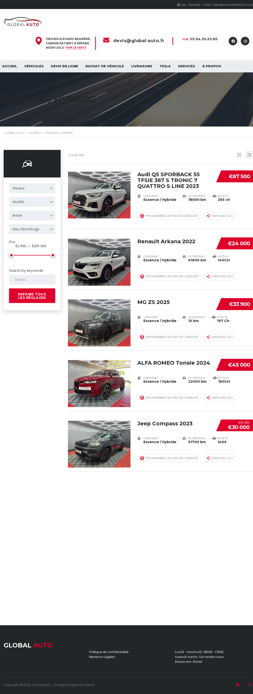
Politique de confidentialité (109, 652)
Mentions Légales (102, 657)
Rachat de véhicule (104, 66)
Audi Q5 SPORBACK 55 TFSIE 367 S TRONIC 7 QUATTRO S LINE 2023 (169, 179)
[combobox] (32, 188)
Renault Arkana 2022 (167, 240)
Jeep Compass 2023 (165, 422)
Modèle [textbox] (18, 201)
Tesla (165, 66)
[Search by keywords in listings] (32, 279)
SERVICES (186, 66)
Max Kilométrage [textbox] (25, 229)
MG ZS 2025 (153, 300)
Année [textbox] (17, 215)
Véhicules (34, 66)
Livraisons (141, 66)
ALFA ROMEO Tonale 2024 (167, 364)
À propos (211, 66)
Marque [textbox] (18, 188)
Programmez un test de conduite (169, 215)
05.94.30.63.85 (203, 39)
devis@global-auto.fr (139, 40)
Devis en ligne (64, 66)
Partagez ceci (220, 215)
